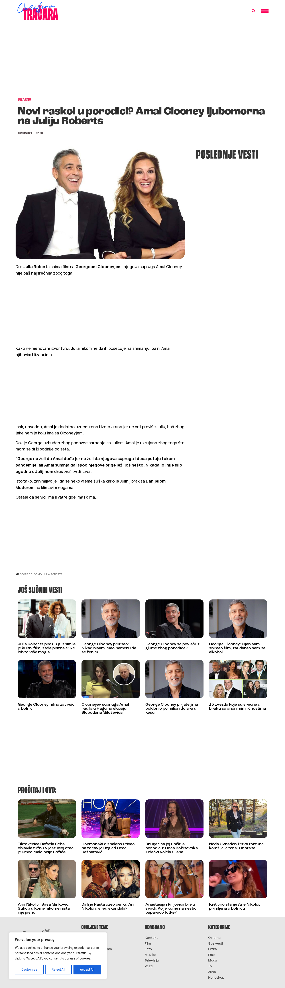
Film (148, 943)
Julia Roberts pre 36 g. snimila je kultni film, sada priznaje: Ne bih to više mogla (46, 648)
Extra (212, 949)
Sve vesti (215, 943)
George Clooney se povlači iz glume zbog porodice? (172, 646)
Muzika (150, 955)
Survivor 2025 (93, 943)
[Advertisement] (142, 61)
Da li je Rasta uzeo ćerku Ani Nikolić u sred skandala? (107, 906)
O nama (214, 938)
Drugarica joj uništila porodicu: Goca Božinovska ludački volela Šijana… (171, 848)
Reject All (58, 969)
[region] (58, 955)
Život (212, 972)
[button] (253, 11)
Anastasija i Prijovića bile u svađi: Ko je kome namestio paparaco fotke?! (171, 908)
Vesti (149, 966)
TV (210, 966)
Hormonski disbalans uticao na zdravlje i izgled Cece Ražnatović (108, 848)
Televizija (152, 960)
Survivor (88, 938)
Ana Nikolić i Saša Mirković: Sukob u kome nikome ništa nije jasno (44, 908)
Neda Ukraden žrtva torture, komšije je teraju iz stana (237, 846)
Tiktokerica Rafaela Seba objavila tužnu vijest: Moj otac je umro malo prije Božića (45, 848)
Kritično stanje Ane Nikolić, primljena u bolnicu (234, 906)
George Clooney (31, 574)
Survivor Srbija (93, 955)
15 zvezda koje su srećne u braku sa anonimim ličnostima (237, 707)
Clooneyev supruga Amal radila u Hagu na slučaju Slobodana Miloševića (105, 709)
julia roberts (52, 574)
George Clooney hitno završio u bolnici (46, 707)
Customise (29, 969)
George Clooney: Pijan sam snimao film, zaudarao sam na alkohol (237, 648)
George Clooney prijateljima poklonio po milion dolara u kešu (171, 709)
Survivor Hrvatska (96, 949)
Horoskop (216, 978)
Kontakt (151, 938)
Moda (212, 960)
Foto (148, 949)
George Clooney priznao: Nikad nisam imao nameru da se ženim (108, 648)
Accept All (87, 969)
